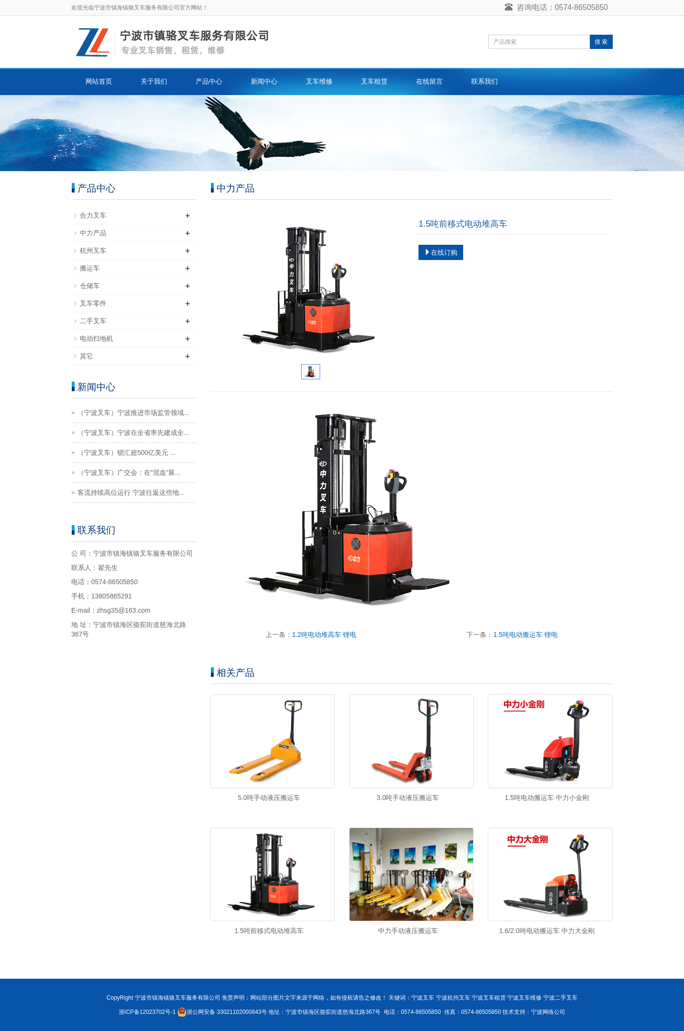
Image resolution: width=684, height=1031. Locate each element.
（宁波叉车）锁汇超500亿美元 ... (126, 452)
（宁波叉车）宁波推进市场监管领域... (133, 412)
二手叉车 (93, 321)
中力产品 (93, 233)
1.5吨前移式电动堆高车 (269, 931)
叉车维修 (319, 81)
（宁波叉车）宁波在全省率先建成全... (133, 432)
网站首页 (99, 81)
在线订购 (440, 252)
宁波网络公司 (548, 1012)
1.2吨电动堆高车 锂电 (324, 634)
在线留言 (429, 81)
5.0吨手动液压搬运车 (269, 797)
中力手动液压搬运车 (408, 931)
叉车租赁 (374, 81)
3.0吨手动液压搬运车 (408, 797)
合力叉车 (93, 215)
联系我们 (484, 81)
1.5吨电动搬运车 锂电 (525, 634)
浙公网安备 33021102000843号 (227, 1012)
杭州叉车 (93, 250)
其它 (86, 356)
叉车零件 (93, 303)
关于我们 (154, 81)
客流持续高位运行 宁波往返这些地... (131, 492)
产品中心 (209, 81)
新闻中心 (264, 81)
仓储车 (90, 285)
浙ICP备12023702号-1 (147, 1012)
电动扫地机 (96, 338)
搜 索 (601, 42)
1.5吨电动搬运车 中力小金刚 (547, 797)
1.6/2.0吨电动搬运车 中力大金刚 (547, 931)
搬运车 (90, 268)
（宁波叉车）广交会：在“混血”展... (128, 472)
